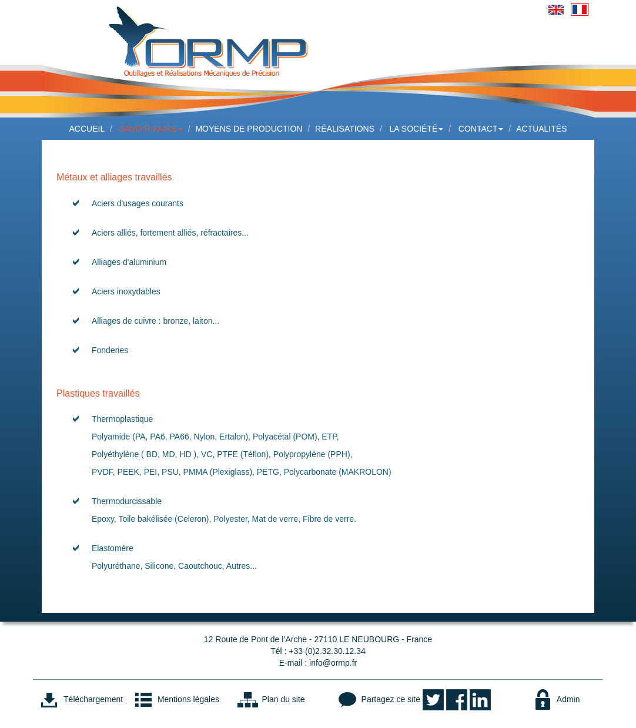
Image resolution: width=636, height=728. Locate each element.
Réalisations (344, 128)
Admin (555, 699)
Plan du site (270, 699)
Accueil (87, 128)
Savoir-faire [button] (151, 128)
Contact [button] (481, 128)
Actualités (541, 128)
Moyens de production (248, 128)
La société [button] (417, 128)
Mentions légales (175, 699)
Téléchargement (80, 699)
